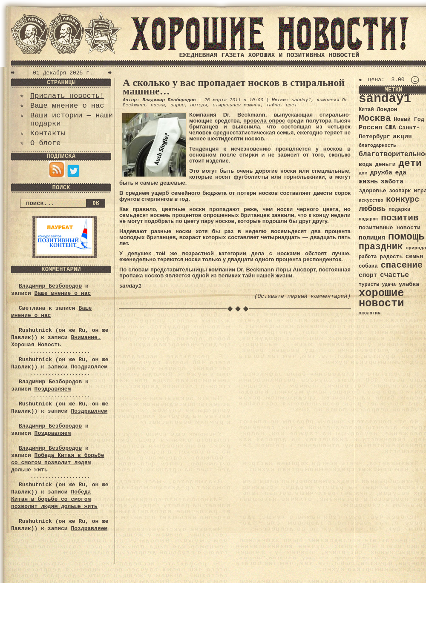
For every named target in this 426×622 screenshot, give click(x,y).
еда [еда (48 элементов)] (400, 172)
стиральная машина (236, 105)
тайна (273, 105)
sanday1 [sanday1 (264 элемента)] (385, 99)
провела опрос (264, 120)
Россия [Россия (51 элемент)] (371, 127)
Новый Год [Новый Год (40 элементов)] (409, 119)
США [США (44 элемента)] (390, 127)
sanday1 (301, 100)
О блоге (45, 143)
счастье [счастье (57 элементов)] (394, 275)
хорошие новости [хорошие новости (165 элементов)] (381, 298)
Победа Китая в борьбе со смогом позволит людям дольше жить (57, 462)
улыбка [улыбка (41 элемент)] (409, 284)
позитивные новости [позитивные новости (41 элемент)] (389, 228)
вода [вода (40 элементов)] (365, 164)
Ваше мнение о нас (67, 106)
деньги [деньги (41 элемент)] (385, 164)
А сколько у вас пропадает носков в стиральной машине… (234, 87)
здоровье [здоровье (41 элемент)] (372, 191)
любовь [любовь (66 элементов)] (372, 209)
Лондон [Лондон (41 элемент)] (387, 109)
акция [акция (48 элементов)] (402, 136)
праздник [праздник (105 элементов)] (381, 247)
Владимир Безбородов (50, 286)
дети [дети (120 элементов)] (409, 163)
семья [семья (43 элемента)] (414, 256)
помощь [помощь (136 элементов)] (406, 237)
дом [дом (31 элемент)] (363, 173)
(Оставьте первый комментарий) (302, 296)
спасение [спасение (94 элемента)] (401, 265)
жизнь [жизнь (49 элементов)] (368, 181)
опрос (177, 105)
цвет (291, 105)
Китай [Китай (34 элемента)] (366, 110)
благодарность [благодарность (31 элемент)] (377, 145)
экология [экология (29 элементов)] (369, 313)
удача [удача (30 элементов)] (389, 284)
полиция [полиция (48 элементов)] (372, 237)
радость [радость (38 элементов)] (391, 257)
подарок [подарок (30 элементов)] (368, 219)
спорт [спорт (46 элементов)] (368, 275)
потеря (198, 105)
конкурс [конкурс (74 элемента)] (402, 199)
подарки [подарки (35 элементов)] (399, 210)
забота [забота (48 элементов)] (392, 181)
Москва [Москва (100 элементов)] (375, 118)
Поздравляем (89, 367)
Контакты (47, 133)
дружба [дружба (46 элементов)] (381, 172)
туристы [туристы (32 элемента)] (369, 284)
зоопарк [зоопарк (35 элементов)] (400, 191)
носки (158, 105)
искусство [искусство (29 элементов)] (371, 200)
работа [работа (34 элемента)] (368, 257)
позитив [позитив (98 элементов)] (399, 218)
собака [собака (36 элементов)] (368, 266)
